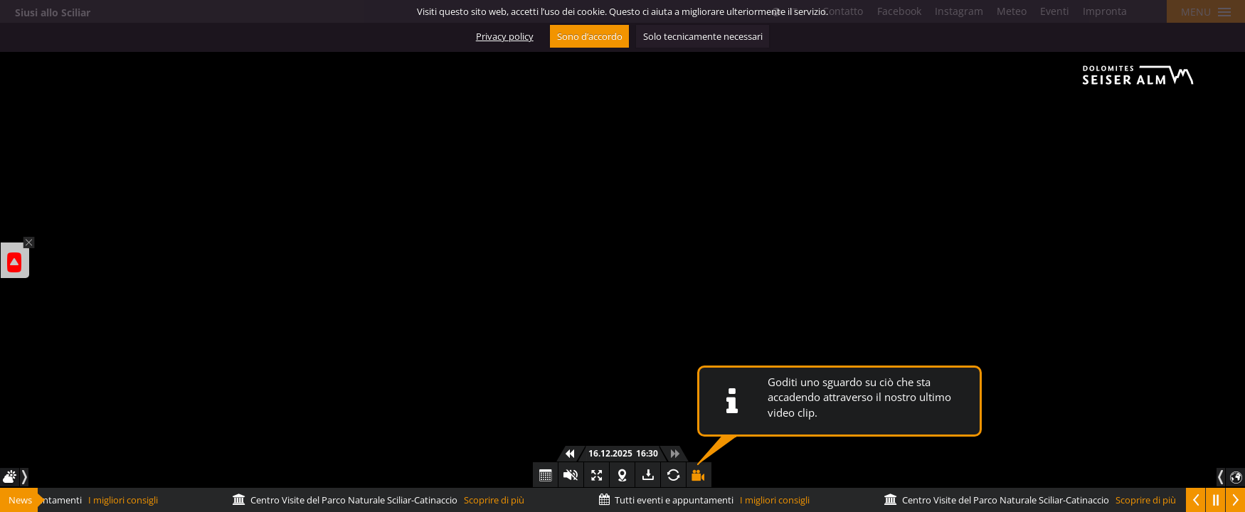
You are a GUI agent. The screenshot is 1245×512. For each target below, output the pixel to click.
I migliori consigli (708, 500)
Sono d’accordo (589, 36)
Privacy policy (505, 36)
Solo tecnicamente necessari (703, 36)
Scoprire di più (382, 500)
